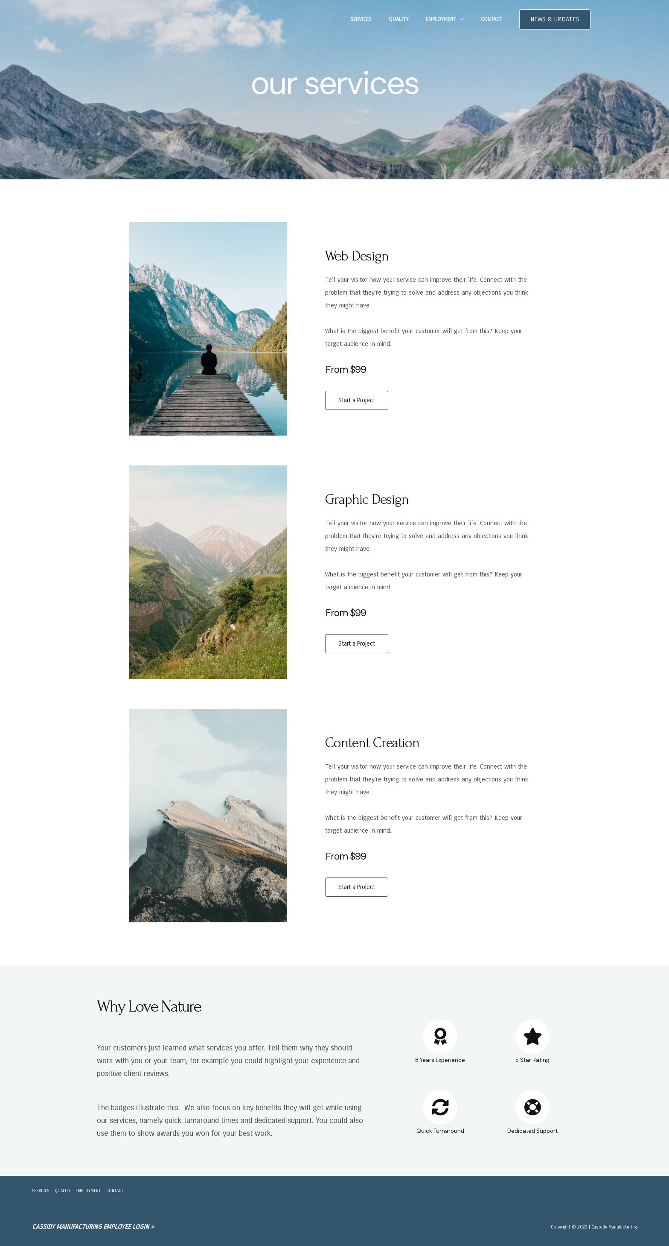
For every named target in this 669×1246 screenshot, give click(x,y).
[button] (554, 19)
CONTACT (494, 19)
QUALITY (414, 19)
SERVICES (382, 19)
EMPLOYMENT (454, 19)
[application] (469, 19)
